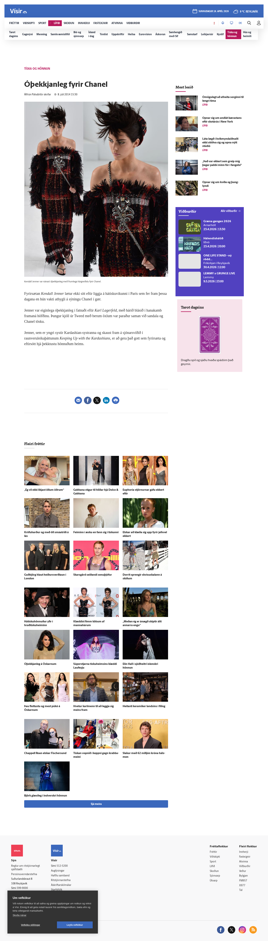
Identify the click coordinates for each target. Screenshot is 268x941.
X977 (242, 885)
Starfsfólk (56, 889)
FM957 (243, 880)
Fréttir (213, 852)
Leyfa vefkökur (75, 925)
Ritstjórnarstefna (61, 880)
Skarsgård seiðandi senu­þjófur (92, 575)
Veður (242, 871)
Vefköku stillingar (30, 925)
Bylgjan (243, 876)
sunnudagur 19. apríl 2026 (214, 11)
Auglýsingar (57, 870)
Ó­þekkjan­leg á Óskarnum (40, 664)
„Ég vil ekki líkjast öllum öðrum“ (44, 490)
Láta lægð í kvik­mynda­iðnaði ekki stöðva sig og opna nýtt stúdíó (220, 143)
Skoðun (214, 871)
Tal (241, 890)
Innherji (243, 852)
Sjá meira (96, 804)
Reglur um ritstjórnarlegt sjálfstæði (25, 868)
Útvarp (213, 880)
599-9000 (22, 888)
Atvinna (243, 861)
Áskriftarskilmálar (61, 885)
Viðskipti (215, 857)
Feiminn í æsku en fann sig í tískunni (96, 532)
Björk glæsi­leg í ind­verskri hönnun (45, 795)
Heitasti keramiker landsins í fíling (144, 706)
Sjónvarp (215, 876)
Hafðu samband (60, 875)
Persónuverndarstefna (24, 874)
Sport (213, 861)
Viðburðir (244, 866)
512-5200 (62, 866)
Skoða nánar (19, 915)
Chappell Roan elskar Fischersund (45, 753)
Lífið (212, 866)
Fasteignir (244, 857)
